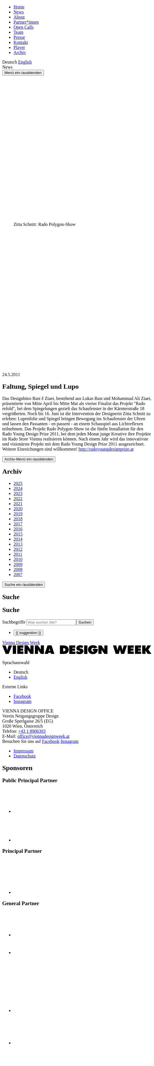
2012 (17, 549)
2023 (17, 493)
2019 (17, 513)
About (19, 17)
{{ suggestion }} (28, 633)
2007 (17, 574)
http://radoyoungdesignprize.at (106, 449)
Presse (19, 37)
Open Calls (23, 27)
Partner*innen (26, 22)
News (18, 12)
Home (18, 7)
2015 (17, 534)
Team (18, 32)
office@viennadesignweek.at (43, 736)
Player (19, 47)
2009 (17, 564)
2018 (17, 518)
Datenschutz (24, 756)
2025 (17, 483)
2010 (17, 559)
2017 (17, 523)
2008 (17, 569)
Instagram (70, 741)
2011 (17, 554)
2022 (17, 498)
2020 (17, 508)
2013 (17, 544)
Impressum (23, 750)
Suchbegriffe (13, 622)
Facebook (50, 741)
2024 (17, 488)
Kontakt (20, 42)
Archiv (19, 52)
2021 (17, 503)
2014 (17, 539)
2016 (17, 529)
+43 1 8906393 (32, 731)
